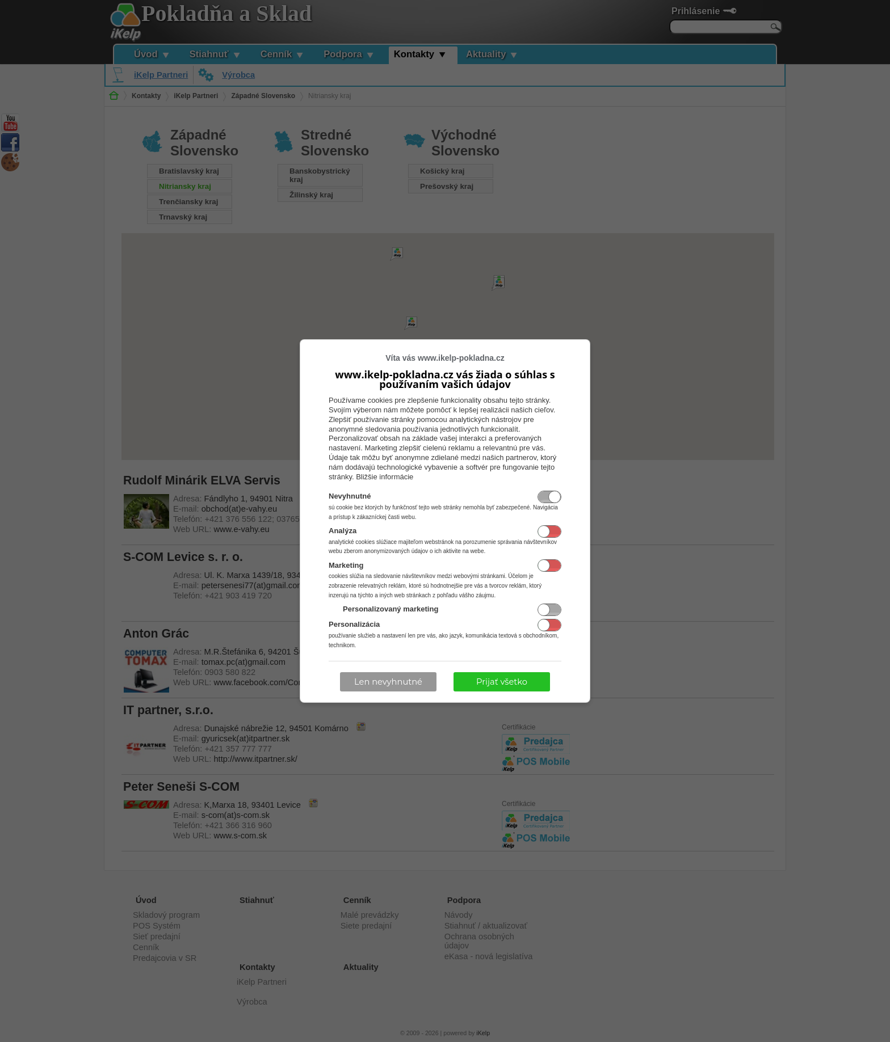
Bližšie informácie (384, 477)
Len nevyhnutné (388, 682)
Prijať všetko (501, 682)
